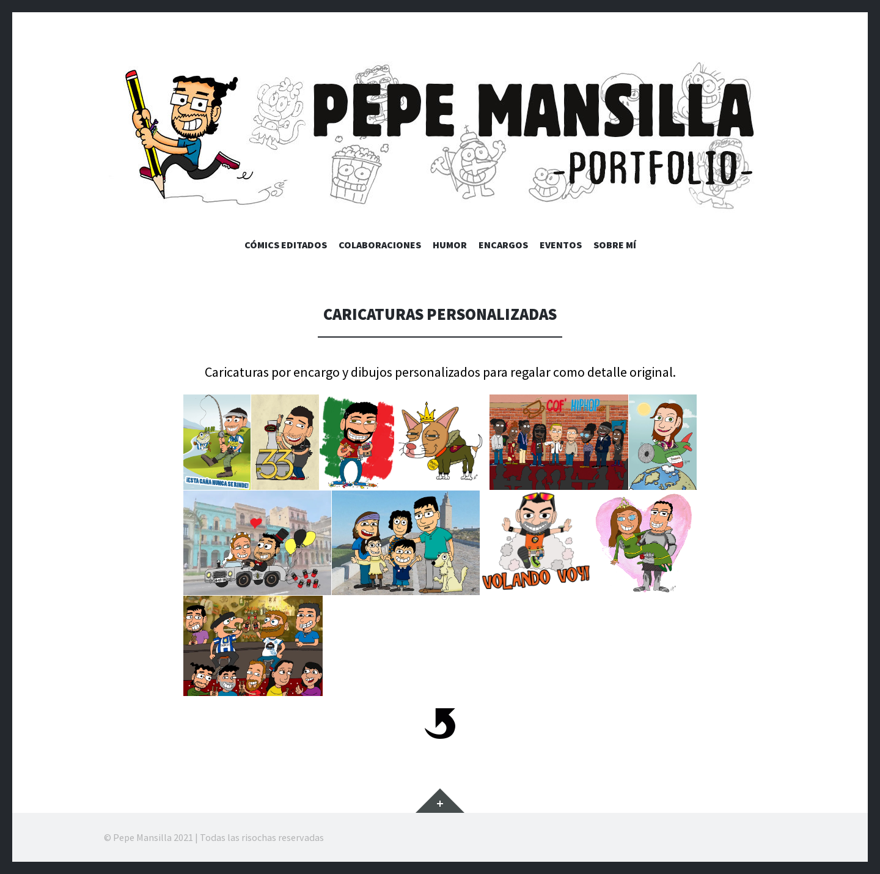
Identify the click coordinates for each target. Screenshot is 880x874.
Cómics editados (285, 245)
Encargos (503, 245)
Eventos (561, 245)
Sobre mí (614, 245)
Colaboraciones (380, 245)
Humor (450, 245)
